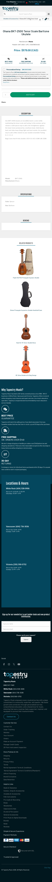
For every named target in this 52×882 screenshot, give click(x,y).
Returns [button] (43, 63)
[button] (8, 61)
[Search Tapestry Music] (24, 14)
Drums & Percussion (11, 812)
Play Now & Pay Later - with (37, 3)
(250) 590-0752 (12, 696)
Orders (6, 738)
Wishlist (6, 732)
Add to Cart (30, 95)
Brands (6, 821)
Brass (6, 803)
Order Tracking (9, 729)
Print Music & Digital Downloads (15, 818)
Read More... (6, 82)
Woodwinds (8, 806)
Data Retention (9, 779)
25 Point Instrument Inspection (15, 747)
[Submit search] (4, 14)
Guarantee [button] (8, 63)
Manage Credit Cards (11, 744)
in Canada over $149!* (15, 3)
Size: (7, 205)
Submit (26, 639)
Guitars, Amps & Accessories (14, 791)
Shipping (7, 756)
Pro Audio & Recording (12, 800)
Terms (6, 765)
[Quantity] (6, 94)
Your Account (9, 735)
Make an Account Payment (13, 741)
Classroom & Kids (10, 809)
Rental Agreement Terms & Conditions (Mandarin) (22, 771)
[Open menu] (48, 14)
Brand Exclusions (10, 777)
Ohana (31, 41)
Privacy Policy (9, 762)
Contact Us (11, 717)
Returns (6, 759)
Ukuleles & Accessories (10, 18)
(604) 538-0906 (14, 689)
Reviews (6, 827)
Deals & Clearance (10, 788)
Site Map (47, 868)
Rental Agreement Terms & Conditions (17, 767)
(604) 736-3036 (13, 693)
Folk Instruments (10, 797)
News (5, 824)
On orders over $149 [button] (26, 63)
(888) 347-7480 (9, 685)
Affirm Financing (10, 773)
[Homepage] (13, 8)
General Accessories (11, 815)
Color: (7, 201)
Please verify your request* (26, 635)
